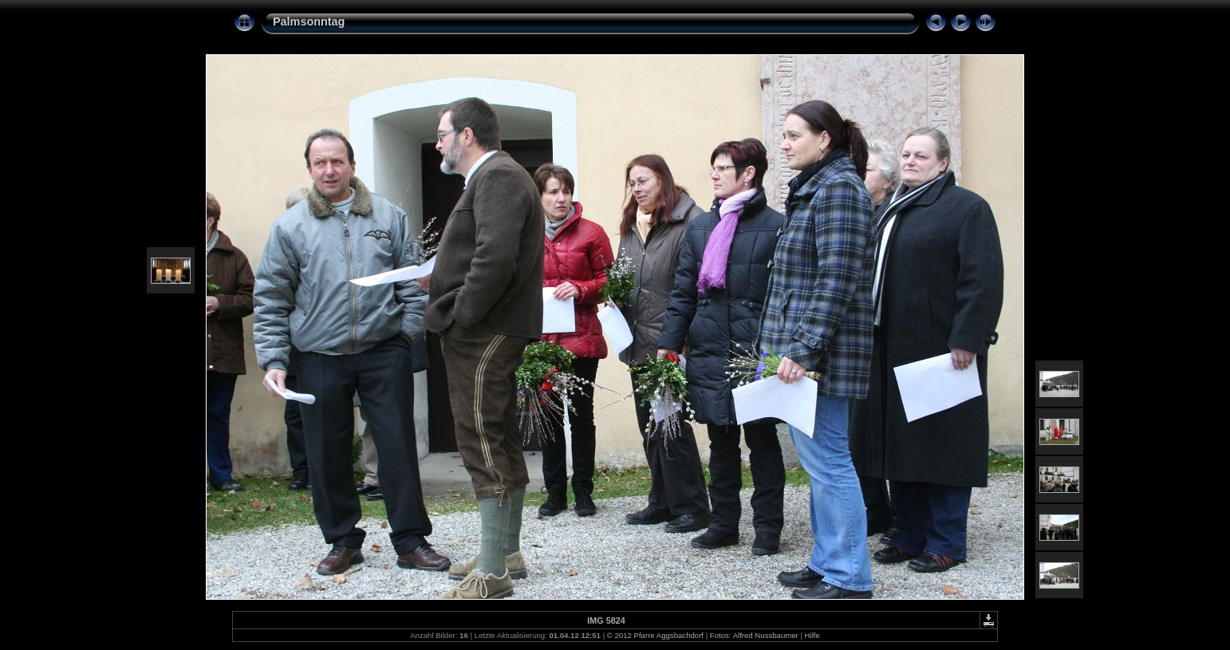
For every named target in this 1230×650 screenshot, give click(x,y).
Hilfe (812, 635)
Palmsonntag (309, 21)
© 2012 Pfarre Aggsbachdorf (655, 635)
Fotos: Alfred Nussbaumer (754, 635)
